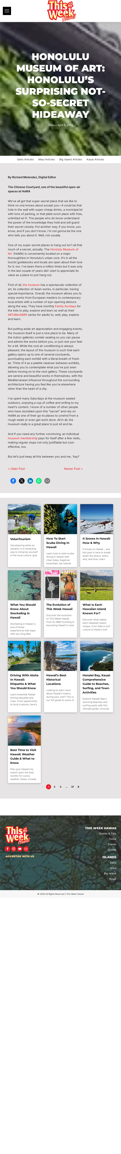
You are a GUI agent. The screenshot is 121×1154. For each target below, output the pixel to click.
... (66, 786)
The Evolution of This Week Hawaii (59, 607)
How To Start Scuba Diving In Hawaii (57, 543)
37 (72, 786)
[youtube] (19, 849)
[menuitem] (25, 159)
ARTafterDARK (17, 314)
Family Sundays (65, 306)
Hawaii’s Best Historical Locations (56, 680)
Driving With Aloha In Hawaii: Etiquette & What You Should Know (24, 682)
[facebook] (7, 849)
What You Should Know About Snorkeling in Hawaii (23, 611)
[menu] (7, 11)
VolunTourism (20, 539)
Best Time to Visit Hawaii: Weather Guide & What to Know (23, 756)
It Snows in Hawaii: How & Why (96, 541)
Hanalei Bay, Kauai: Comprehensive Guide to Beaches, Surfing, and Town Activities (96, 684)
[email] (26, 849)
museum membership (22, 438)
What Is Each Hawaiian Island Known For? (94, 609)
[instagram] (13, 849)
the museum (31, 284)
